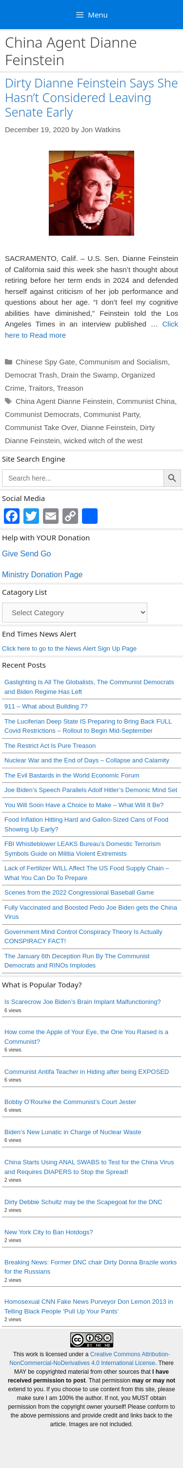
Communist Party (111, 414)
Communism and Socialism (123, 362)
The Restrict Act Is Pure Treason (50, 745)
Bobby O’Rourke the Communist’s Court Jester (70, 1101)
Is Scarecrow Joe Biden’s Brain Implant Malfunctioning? (82, 1001)
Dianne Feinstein (108, 427)
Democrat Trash (31, 375)
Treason (70, 388)
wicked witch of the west (103, 440)
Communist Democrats (42, 414)
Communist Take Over (41, 427)
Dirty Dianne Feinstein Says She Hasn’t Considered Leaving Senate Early (91, 97)
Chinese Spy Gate (45, 362)
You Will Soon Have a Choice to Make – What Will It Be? (83, 805)
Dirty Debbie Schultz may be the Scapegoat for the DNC (83, 1202)
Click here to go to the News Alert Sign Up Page (69, 648)
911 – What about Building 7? (46, 706)
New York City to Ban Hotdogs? (48, 1232)
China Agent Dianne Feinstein (64, 401)
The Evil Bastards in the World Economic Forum (71, 775)
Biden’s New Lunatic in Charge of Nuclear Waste (72, 1132)
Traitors (40, 388)
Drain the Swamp (89, 375)
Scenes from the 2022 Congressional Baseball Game (79, 892)
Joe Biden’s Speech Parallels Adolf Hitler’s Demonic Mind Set (90, 790)
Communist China (146, 401)
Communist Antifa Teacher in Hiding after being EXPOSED (86, 1071)
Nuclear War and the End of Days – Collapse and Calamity (86, 760)
